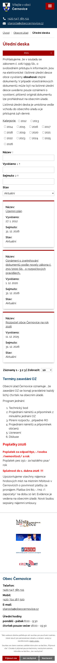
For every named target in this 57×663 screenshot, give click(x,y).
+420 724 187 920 (13, 599)
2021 (48, 132)
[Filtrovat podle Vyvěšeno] (28, 170)
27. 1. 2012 (12, 221)
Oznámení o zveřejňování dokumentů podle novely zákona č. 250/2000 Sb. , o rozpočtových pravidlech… (28, 267)
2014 (10, 126)
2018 (10, 132)
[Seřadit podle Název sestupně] (13, 153)
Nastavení (47, 658)
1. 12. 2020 (12, 283)
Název (7, 152)
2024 (35, 138)
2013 (36, 121)
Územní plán (14, 211)
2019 (22, 132)
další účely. (34, 641)
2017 (47, 126)
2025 (48, 138)
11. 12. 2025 (12, 336)
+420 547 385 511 (18, 18)
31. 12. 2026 (12, 231)
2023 (22, 138)
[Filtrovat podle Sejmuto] (28, 181)
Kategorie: (9, 120)
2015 (22, 126)
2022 (10, 138)
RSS (38, 53)
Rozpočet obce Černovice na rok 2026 (27, 324)
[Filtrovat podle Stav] (28, 193)
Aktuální (11, 241)
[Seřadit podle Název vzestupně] (13, 151)
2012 (23, 121)
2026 (10, 144)
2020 (35, 132)
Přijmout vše (11, 658)
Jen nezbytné (29, 658)
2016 (35, 126)
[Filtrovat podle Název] (28, 158)
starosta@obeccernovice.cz (25, 23)
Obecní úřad (21, 32)
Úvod (6, 32)
